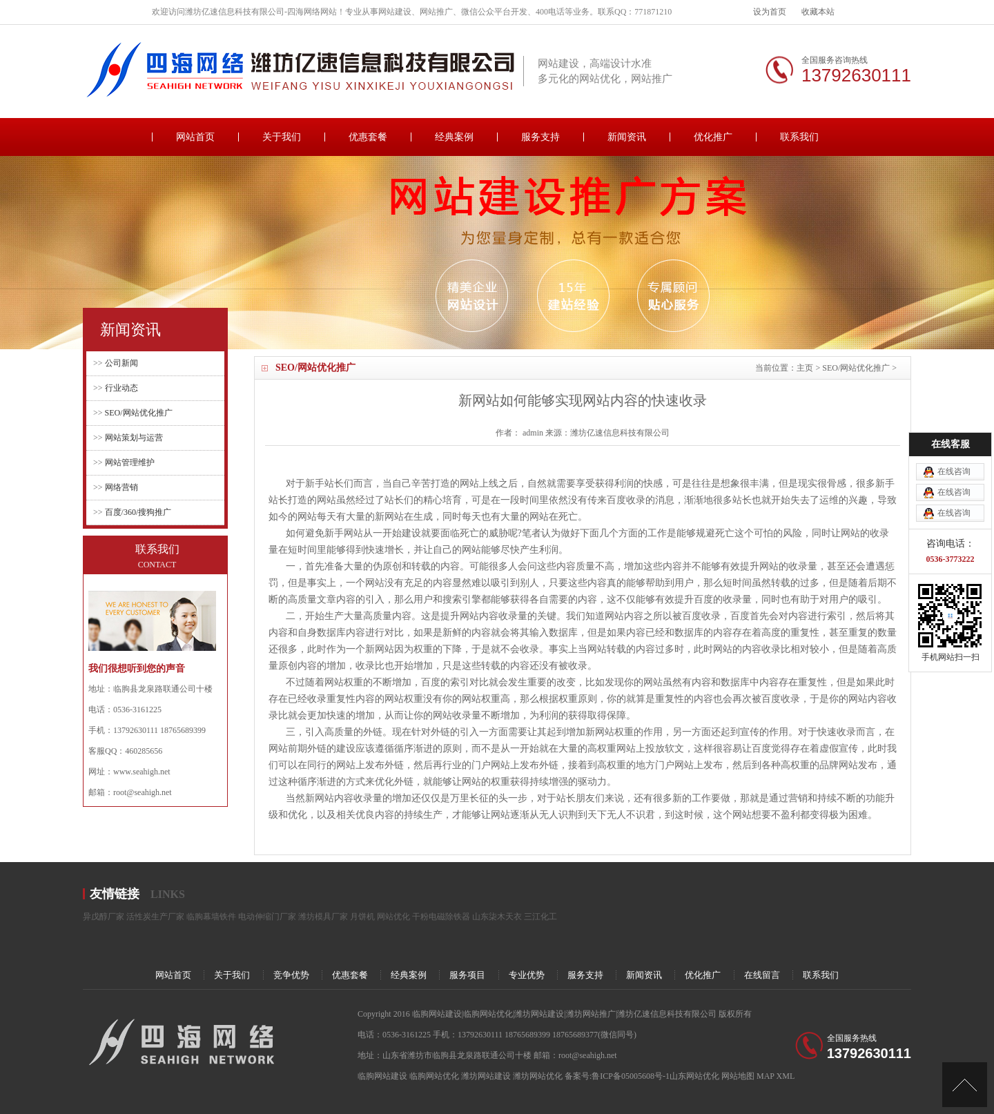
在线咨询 (954, 419)
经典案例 (454, 137)
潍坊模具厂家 (323, 916)
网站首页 (195, 137)
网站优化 (393, 916)
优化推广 (713, 137)
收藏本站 (818, 12)
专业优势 (527, 975)
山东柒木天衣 (497, 916)
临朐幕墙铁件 (211, 916)
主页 (805, 368)
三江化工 (540, 916)
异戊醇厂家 (103, 916)
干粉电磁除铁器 (441, 916)
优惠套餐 (368, 137)
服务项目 (467, 975)
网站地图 (737, 1076)
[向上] (964, 1084)
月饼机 (362, 916)
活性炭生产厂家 (155, 916)
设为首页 (769, 12)
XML (786, 1076)
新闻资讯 (626, 137)
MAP (765, 1076)
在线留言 (762, 975)
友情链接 (114, 894)
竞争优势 (291, 975)
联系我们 (799, 137)
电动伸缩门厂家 (267, 916)
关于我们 (281, 137)
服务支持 (540, 137)
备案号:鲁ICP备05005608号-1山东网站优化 (643, 1076)
